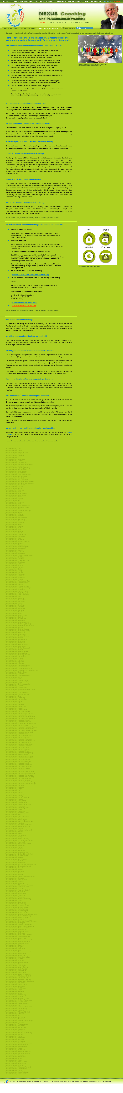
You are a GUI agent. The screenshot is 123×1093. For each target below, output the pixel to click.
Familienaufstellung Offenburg (14, 883)
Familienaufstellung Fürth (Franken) (16, 593)
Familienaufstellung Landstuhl (14, 787)
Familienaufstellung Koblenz (14, 686)
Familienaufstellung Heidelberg (15, 620)
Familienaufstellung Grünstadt (14, 610)
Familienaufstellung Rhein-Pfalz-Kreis (17, 931)
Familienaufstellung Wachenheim (15, 1027)
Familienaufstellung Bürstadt (14, 531)
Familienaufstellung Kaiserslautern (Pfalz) (18, 668)
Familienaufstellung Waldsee (14, 1034)
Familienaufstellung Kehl (13, 679)
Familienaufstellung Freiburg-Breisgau (17, 586)
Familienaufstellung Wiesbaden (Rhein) (17, 1053)
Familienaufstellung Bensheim (14, 502)
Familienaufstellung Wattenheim (15, 1038)
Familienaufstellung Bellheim (14, 500)
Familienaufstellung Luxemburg (15, 806)
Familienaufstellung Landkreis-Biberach (17, 720)
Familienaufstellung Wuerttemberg (16, 1063)
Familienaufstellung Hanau (13, 614)
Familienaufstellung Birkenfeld (14, 516)
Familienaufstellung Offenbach (14, 881)
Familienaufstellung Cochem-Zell (15, 535)
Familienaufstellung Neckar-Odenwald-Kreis (19, 854)
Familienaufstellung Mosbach (14, 849)
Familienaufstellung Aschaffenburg (16, 462)
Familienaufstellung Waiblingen (15, 1031)
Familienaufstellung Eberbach (14, 552)
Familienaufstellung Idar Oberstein (16, 656)
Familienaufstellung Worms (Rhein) (16, 1062)
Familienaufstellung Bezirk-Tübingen (16, 912)
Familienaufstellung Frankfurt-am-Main (17, 581)
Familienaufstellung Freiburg (14, 584)
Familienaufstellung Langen (14, 789)
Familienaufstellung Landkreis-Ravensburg (18, 765)
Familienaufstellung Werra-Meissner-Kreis (18, 1043)
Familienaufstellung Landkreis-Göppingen (18, 739)
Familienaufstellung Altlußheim (15, 456)
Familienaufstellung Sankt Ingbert (15, 966)
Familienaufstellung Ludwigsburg (15, 801)
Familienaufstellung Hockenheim (15, 646)
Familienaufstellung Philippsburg (15, 893)
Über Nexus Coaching (11, 28)
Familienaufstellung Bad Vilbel (14, 486)
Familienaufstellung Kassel (13, 677)
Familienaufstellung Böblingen (14, 523)
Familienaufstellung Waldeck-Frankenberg (18, 1033)
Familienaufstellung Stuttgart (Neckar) (17, 998)
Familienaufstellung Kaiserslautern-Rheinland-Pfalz (21, 670)
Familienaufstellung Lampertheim (15, 706)
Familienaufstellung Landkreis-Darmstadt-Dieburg (21, 727)
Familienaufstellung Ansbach (14, 461)
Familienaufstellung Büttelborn (14, 533)
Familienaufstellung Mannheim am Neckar (18, 825)
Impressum (55, 22)
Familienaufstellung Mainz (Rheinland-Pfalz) (19, 821)
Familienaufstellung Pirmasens (15, 895)
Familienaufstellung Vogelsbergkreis (16, 1024)
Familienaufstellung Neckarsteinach (16, 856)
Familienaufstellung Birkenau (14, 514)
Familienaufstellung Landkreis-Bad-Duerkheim (20, 717)
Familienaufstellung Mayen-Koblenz (16, 754)
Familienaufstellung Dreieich (14, 550)
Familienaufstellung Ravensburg (15, 902)
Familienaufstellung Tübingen (14, 1010)
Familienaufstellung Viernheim (14, 1019)
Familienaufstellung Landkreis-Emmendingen (19, 729)
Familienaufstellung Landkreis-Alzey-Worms (19, 715)
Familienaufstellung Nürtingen (14, 873)
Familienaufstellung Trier (13, 1005)
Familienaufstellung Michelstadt (15, 842)
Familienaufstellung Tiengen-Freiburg (17, 1003)
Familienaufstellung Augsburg (14, 466)
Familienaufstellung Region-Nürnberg (17, 838)
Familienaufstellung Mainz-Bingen (16, 820)
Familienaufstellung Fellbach (14, 572)
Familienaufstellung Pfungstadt (15, 892)
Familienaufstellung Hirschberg (15, 641)
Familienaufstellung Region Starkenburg (18, 916)
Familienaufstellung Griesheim (14, 607)
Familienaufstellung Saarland (14, 959)
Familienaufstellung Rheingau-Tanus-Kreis (18, 924)
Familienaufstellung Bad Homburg (16, 476)
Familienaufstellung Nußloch (14, 875)
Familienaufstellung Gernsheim (15, 601)
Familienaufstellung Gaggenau (15, 598)
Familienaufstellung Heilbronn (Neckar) (17, 631)
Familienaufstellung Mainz (13, 818)
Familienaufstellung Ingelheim (14, 660)
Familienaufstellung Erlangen (14, 565)
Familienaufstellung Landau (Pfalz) (16, 710)
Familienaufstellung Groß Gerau (15, 608)
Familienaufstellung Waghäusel (15, 1029)
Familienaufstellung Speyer (13, 993)
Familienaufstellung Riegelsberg (15, 945)
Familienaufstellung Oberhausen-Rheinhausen (20, 876)
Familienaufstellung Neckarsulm (15, 857)
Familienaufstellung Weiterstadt (15, 1041)
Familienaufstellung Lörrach (14, 799)
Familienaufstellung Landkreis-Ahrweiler (18, 711)
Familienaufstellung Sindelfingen (15, 988)
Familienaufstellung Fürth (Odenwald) (17, 595)
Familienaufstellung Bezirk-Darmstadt (17, 507)
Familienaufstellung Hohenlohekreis (16, 651)
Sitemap (85, 22)
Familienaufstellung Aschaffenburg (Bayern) (19, 464)
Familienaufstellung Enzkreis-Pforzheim (17, 560)
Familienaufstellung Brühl (13, 528)
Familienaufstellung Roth (13, 950)
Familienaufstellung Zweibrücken (15, 1074)
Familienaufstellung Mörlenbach (15, 845)
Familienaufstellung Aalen (13, 449)
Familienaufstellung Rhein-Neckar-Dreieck (18, 940)
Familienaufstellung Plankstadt (15, 897)
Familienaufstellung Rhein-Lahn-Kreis (17, 928)
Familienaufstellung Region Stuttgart (16, 917)
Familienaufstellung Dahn (13, 538)
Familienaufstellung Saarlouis (14, 960)
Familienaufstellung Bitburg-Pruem (16, 517)
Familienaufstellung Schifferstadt (15, 971)
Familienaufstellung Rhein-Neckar (16, 938)
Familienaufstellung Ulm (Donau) (15, 1017)
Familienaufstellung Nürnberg (14, 871)
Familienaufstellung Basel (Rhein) (15, 493)
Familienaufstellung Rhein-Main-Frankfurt (18, 935)
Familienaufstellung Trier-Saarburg (16, 1008)
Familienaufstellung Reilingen (14, 919)
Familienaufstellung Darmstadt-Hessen (17, 541)
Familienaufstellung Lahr (13, 703)
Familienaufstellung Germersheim (15, 600)
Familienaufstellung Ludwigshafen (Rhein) (18, 804)
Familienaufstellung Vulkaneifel (15, 1026)
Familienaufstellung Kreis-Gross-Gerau (17, 694)
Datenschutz (71, 22)
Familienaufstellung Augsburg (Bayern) (17, 468)
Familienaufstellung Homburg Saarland (17, 655)
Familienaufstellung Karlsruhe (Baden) (17, 675)
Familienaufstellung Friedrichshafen (16, 591)
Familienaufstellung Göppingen (15, 605)
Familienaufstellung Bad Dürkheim (16, 469)
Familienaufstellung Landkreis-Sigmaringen (19, 775)
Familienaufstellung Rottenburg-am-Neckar (19, 952)
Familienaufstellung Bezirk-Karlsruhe (16, 909)
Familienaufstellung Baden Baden (15, 473)
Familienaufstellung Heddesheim (15, 619)
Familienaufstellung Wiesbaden (15, 1050)
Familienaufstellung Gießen (13, 603)
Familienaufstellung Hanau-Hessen (16, 615)
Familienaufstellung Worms (13, 1060)
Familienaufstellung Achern (13, 450)
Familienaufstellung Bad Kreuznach (16, 480)
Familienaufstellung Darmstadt (14, 540)
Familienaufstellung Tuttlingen (14, 1014)
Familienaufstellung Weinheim (14, 1039)
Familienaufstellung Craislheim (15, 536)
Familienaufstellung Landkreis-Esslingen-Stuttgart (21, 730)
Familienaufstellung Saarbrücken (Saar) (17, 957)
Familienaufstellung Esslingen (14, 569)
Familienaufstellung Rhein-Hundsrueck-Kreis (19, 926)
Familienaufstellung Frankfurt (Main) (16, 583)
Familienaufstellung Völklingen (14, 1022)
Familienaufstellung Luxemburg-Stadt (17, 808)
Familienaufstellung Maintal (13, 814)
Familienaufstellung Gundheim (14, 612)
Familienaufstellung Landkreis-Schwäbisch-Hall (20, 773)
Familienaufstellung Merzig (13, 837)
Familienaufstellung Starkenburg (15, 995)
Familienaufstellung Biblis (13, 509)
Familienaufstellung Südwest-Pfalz (16, 1002)
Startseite (9, 33)
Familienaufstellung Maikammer (15, 811)
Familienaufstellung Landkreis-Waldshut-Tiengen (20, 782)
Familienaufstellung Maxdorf (14, 832)
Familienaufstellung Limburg (14, 796)
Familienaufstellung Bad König (14, 478)
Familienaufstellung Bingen (13, 512)
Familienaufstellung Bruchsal (14, 526)
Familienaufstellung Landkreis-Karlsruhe (18, 746)
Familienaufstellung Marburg (14, 828)
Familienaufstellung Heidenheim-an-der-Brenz (20, 626)
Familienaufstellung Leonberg (14, 794)
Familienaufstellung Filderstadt (15, 574)
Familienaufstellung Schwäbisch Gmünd (18, 976)
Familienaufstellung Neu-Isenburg (15, 859)
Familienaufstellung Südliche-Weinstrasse (18, 1000)
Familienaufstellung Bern (13, 504)
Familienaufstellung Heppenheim (15, 634)
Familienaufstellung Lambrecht (15, 705)
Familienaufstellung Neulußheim (15, 861)
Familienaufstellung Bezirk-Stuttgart (16, 911)
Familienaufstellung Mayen (13, 833)
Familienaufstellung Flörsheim (14, 576)
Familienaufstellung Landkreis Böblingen (18, 722)
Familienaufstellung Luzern (13, 809)
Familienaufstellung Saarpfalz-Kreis (16, 962)
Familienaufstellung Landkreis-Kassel (17, 747)
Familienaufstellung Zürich (13, 1070)
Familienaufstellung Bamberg (14, 490)
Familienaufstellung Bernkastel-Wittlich (17, 505)
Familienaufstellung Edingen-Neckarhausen (19, 555)
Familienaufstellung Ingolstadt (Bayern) (17, 665)
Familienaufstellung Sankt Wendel (16, 969)
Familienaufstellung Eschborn (14, 567)
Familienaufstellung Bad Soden (15, 485)
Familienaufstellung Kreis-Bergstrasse (17, 693)
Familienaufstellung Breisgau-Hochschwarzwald (20, 723)
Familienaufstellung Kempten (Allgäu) (17, 680)
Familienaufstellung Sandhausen (15, 964)
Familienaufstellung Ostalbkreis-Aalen (17, 887)
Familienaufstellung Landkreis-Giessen (17, 737)
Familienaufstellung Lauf (12, 790)
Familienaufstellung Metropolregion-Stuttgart (19, 840)
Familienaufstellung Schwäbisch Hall (16, 978)
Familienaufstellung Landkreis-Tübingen (18, 778)
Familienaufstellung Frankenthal (15, 577)
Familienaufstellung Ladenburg (15, 698)
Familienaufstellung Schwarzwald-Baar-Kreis (19, 981)
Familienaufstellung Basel (13, 492)
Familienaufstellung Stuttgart (14, 996)
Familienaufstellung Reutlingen (15, 923)
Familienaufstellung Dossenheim (15, 548)
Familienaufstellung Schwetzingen (16, 984)
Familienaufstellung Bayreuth (14, 498)
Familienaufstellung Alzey (13, 457)
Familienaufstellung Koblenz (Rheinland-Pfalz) (20, 689)
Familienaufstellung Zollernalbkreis (16, 1069)
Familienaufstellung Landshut (14, 785)
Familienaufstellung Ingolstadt (14, 662)
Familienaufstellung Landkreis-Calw (16, 725)
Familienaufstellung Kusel (13, 696)
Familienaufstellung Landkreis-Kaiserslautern (19, 744)
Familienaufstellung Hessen (14, 638)
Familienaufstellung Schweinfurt (15, 983)
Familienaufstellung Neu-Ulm (14, 868)
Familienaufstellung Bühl (13, 529)
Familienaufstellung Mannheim (15, 823)
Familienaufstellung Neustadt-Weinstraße (18, 866)
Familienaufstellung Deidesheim (15, 543)
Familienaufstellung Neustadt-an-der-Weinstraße (20, 864)
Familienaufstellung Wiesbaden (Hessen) (18, 1051)
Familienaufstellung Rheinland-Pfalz (16, 929)
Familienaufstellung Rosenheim (15, 948)
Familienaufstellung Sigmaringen (15, 986)
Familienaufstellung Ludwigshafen (16, 802)
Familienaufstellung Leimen (13, 792)
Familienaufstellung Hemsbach (15, 632)
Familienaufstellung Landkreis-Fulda (16, 734)
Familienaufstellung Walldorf (14, 1036)
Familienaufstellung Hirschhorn (15, 643)
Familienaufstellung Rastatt (13, 900)
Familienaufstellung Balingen (14, 488)
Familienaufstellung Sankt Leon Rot (16, 967)
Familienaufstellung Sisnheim (14, 991)
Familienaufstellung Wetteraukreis (16, 1046)
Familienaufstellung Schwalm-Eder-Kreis (18, 979)
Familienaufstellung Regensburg (15, 904)
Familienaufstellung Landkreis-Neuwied (17, 759)
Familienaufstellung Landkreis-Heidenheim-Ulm (20, 741)
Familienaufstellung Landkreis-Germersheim (19, 735)
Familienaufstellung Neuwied (14, 869)
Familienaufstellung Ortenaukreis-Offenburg (19, 885)
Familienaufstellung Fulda (13, 596)
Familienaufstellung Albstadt (14, 454)
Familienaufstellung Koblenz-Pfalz (16, 687)
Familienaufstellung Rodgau (14, 947)
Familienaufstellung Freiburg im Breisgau (18, 588)
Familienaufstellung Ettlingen (14, 571)
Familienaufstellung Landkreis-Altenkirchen (19, 713)
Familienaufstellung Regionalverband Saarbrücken (21, 914)
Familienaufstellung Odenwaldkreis (16, 880)
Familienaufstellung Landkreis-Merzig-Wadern (19, 756)
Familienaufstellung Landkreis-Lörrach (17, 751)
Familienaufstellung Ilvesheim (14, 658)
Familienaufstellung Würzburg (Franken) (18, 1067)
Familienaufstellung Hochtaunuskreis (17, 644)
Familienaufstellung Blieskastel (15, 519)
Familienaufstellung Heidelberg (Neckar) (18, 624)
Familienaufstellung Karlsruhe (14, 674)
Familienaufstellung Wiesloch (14, 1055)
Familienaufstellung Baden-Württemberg (18, 474)
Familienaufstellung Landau (14, 708)
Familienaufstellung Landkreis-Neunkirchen (19, 758)
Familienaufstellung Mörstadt (14, 847)
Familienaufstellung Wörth (13, 1058)
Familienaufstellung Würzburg (14, 1065)
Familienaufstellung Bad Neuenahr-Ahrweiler (19, 481)
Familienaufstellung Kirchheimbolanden (17, 684)
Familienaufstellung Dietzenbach (15, 545)
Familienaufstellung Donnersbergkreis (17, 547)
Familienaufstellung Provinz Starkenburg (18, 899)
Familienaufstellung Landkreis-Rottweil (17, 768)
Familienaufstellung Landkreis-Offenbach (18, 761)
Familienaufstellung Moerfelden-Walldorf (18, 844)
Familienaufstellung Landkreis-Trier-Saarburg (19, 777)
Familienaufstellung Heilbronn (14, 627)
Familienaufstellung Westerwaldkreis (16, 1045)
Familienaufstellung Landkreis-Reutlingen (18, 766)
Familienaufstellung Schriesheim (15, 972)
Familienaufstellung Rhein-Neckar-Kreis (17, 941)
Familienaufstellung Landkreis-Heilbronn (18, 742)
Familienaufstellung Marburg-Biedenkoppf (18, 830)
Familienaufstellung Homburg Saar (16, 653)
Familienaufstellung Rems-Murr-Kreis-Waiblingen (20, 921)
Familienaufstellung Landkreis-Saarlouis (18, 770)
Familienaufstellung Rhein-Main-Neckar (17, 936)
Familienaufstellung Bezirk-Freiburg (16, 907)
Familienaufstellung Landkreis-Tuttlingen (18, 780)
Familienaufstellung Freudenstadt (15, 589)
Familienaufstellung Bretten (13, 524)
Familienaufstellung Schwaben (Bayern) (18, 974)
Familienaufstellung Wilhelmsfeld (15, 1057)
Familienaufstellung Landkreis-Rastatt (17, 763)
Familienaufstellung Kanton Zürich (16, 672)
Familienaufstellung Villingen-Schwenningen (19, 1020)
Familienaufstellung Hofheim (14, 650)
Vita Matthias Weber (28, 28)
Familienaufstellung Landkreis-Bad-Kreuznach (20, 718)
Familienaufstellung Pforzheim (14, 888)
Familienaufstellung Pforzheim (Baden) (17, 890)
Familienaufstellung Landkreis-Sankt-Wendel (19, 771)
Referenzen (81, 28)
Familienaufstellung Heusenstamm (16, 639)
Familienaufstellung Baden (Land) (15, 471)
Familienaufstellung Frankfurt (14, 579)
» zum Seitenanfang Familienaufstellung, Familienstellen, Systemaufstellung (32, 217)
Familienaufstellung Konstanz (14, 691)
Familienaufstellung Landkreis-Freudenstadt (19, 732)
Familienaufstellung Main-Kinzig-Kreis (17, 813)
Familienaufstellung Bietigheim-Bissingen (18, 510)
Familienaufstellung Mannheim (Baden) (17, 826)
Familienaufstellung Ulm (12, 1015)
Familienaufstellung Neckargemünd (16, 852)
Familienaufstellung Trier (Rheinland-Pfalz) (18, 1007)
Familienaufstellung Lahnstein (14, 701)
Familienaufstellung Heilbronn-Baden (17, 629)
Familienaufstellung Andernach (15, 459)
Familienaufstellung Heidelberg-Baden (17, 622)
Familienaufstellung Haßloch (14, 617)
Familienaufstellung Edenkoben (15, 553)
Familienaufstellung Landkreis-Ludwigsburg (19, 753)
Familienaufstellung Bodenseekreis (16, 521)
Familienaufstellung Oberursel (14, 878)
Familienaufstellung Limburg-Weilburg (17, 797)
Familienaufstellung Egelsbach (15, 557)
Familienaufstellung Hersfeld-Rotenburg (17, 636)
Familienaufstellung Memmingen (15, 835)
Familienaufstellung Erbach (13, 564)
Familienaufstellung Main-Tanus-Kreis (17, 816)
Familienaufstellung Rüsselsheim (15, 954)
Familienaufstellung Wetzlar (14, 1048)
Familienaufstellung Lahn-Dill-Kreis (16, 699)
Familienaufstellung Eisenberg (14, 559)
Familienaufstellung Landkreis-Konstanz (18, 749)
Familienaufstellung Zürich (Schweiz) (17, 1072)
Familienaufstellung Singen (13, 990)
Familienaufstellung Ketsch (13, 682)
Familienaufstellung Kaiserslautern (16, 667)
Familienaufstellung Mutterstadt (15, 850)
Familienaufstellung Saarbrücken (15, 955)
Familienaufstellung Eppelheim (15, 562)
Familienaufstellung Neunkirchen (15, 863)
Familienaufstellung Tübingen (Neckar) (17, 1012)
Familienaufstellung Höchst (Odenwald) (17, 648)
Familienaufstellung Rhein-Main (15, 933)
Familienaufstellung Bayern (13, 497)
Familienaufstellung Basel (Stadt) (15, 495)
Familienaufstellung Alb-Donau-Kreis (16, 452)
